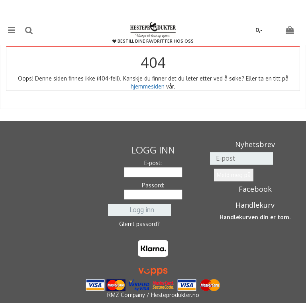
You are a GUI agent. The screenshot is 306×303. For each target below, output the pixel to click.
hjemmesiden (148, 86)
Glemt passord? (139, 223)
